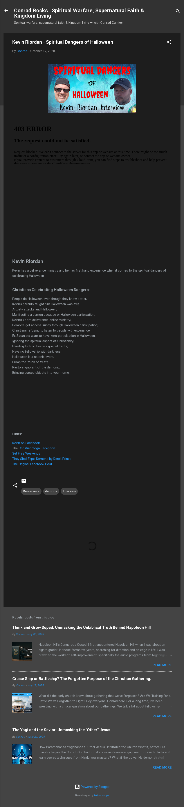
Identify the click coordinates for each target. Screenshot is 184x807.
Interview (69, 491)
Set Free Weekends (26, 453)
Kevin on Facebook (26, 443)
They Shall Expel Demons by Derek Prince (41, 459)
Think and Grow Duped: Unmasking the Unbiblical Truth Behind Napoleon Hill (81, 627)
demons (51, 491)
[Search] (177, 12)
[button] (169, 42)
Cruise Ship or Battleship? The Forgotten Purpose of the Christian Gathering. (81, 678)
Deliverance (31, 491)
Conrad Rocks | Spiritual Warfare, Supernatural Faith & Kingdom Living (79, 13)
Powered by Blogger (92, 787)
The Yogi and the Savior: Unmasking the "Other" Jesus (61, 729)
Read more (162, 665)
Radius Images (101, 795)
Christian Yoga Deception (37, 448)
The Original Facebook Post (32, 464)
